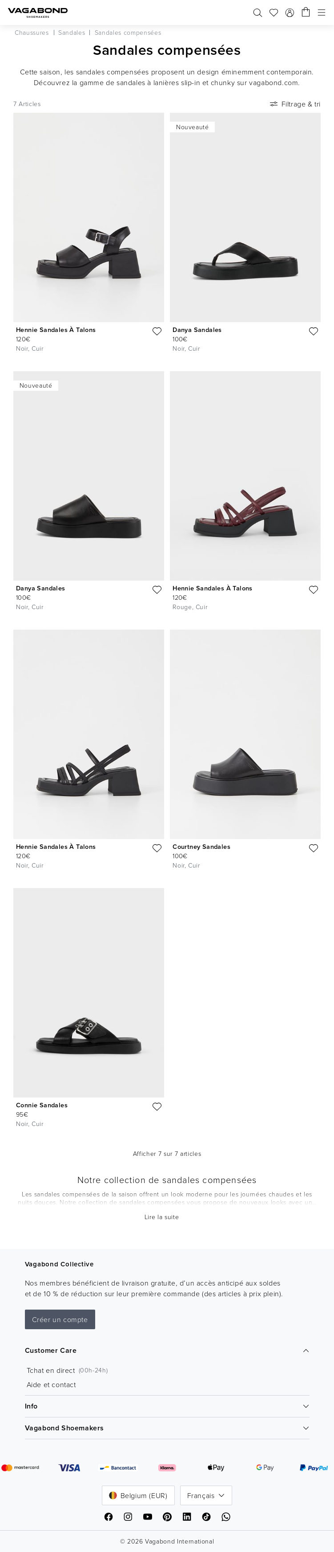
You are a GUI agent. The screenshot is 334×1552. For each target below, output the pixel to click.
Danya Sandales (197, 329)
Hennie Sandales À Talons (56, 329)
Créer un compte (60, 1319)
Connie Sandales (42, 1105)
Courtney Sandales (201, 846)
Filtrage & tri (294, 103)
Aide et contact (51, 1384)
